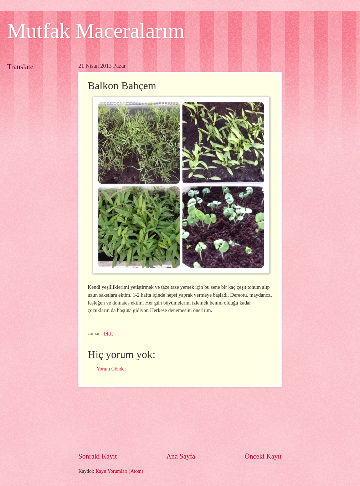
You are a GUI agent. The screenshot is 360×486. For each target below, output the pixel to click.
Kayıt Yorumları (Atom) (119, 471)
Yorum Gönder (111, 369)
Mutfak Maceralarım (96, 30)
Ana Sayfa (180, 456)
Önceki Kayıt (263, 456)
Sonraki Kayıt (97, 456)
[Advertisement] (180, 419)
